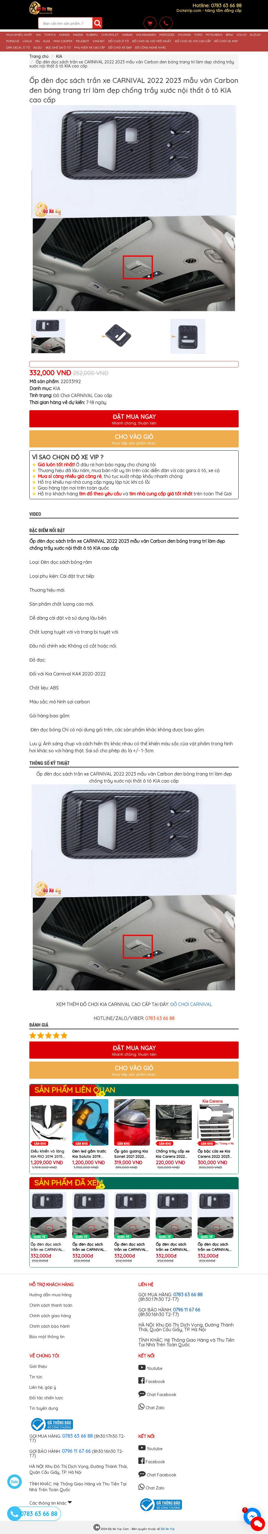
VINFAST (99, 41)
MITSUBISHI (214, 34)
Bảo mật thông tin (47, 1336)
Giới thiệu (38, 1366)
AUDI (46, 41)
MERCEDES (166, 34)
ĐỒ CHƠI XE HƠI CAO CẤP (193, 41)
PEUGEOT (82, 41)
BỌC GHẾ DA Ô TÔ (58, 47)
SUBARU (92, 34)
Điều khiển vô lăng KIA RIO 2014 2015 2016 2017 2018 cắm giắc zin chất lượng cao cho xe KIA (91, 1154)
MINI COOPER (62, 41)
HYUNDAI (184, 34)
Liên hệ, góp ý (42, 1387)
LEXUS (27, 41)
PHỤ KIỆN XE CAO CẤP (89, 47)
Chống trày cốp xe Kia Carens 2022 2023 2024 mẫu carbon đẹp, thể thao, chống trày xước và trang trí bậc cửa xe (216, 1154)
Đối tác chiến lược (46, 1397)
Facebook (151, 1381)
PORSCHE (12, 41)
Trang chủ (39, 56)
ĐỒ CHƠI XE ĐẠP (120, 47)
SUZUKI (255, 34)
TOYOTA (50, 34)
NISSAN (127, 34)
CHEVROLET (110, 34)
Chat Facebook (157, 1394)
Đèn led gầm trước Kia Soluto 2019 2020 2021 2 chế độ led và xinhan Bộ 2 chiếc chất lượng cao (133, 1154)
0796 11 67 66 (186, 1310)
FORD (198, 34)
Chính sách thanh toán (50, 1305)
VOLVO (241, 34)
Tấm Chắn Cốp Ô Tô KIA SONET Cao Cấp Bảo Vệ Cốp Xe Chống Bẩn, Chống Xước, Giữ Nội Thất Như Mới (50, 1154)
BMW (229, 34)
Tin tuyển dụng (43, 1408)
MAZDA (78, 34)
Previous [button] (25, 336)
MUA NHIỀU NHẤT (19, 34)
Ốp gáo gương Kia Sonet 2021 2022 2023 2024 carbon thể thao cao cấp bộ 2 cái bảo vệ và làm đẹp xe (175, 1154)
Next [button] (243, 336)
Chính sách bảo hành (49, 1326)
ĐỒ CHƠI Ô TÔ (118, 41)
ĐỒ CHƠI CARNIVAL (191, 1004)
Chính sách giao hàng (50, 1315)
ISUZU (37, 47)
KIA (38, 34)
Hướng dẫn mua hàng (50, 1294)
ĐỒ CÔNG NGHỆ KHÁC (150, 47)
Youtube (150, 1368)
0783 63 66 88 (188, 1294)
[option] (134, 209)
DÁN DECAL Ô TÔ (18, 47)
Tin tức (35, 1377)
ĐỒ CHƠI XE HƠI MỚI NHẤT (151, 41)
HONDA (64, 34)
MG (37, 41)
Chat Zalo (151, 1407)
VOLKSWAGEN (146, 34)
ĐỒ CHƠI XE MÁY (226, 41)
